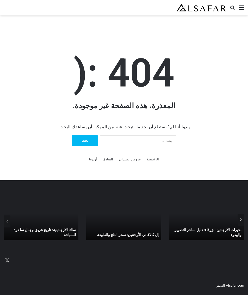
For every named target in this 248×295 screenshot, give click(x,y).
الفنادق (108, 159)
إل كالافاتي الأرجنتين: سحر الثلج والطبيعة (128, 235)
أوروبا (93, 159)
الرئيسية (153, 159)
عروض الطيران (130, 159)
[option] (206, 220)
